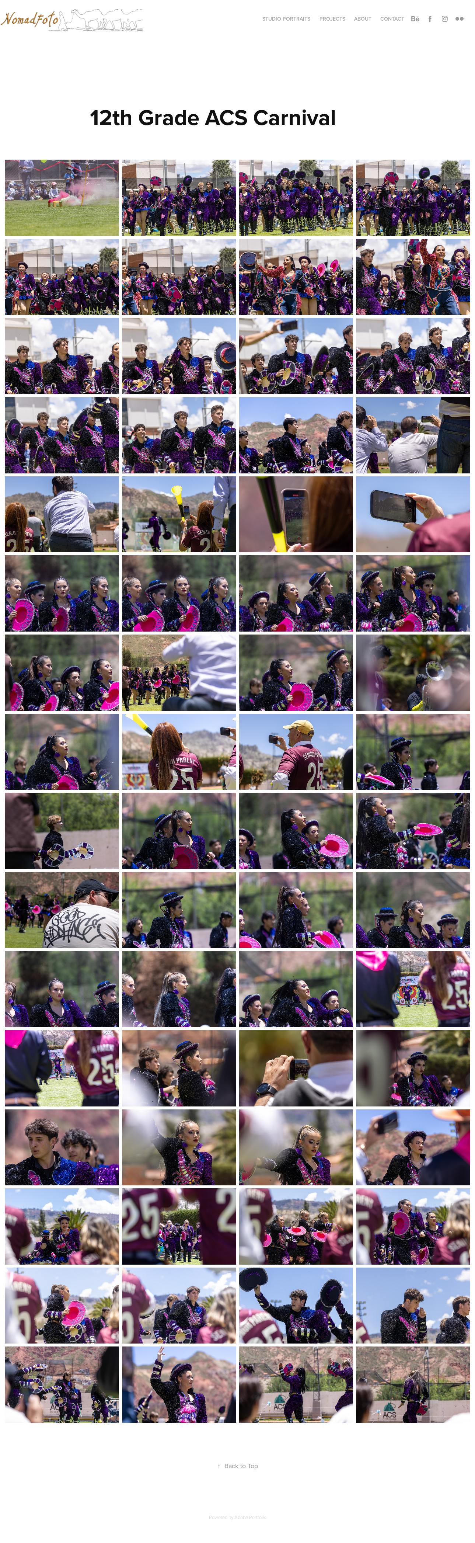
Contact (392, 18)
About (362, 18)
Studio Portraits (286, 18)
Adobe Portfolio (250, 1517)
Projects (332, 18)
